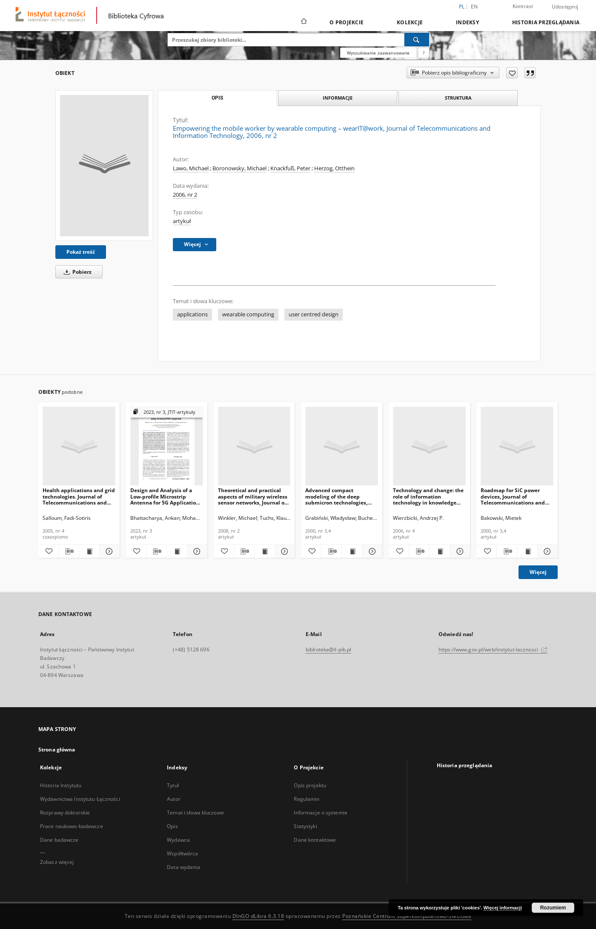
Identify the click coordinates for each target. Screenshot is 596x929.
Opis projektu (310, 785)
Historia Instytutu (60, 785)
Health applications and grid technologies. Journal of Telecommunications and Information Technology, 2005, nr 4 (79, 496)
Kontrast (523, 6)
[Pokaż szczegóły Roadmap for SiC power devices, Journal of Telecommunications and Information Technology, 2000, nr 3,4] (546, 551)
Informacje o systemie (320, 812)
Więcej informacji (503, 907)
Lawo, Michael (191, 168)
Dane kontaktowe (315, 839)
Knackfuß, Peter (290, 168)
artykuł (182, 221)
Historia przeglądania (545, 22)
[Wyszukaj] (416, 39)
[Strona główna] (303, 22)
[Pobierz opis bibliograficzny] (69, 551)
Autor (174, 799)
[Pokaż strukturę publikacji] (167, 412)
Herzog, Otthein (334, 168)
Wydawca (178, 839)
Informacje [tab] (337, 98)
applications (192, 314)
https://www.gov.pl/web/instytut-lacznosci (492, 649)
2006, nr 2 (185, 194)
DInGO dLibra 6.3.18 (258, 916)
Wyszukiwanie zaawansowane (378, 53)
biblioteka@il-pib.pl (328, 649)
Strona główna (56, 749)
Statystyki (305, 826)
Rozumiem (553, 908)
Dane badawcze (59, 839)
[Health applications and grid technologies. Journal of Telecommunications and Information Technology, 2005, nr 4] (79, 446)
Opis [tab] (217, 98)
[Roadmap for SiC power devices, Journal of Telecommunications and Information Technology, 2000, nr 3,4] (517, 446)
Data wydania (183, 867)
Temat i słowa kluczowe (195, 812)
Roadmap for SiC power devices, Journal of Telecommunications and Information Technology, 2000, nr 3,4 (513, 496)
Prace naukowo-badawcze (71, 826)
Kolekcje (410, 22)
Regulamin (306, 799)
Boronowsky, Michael (239, 168)
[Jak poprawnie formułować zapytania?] (423, 53)
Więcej (538, 572)
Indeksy (467, 22)
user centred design (313, 314)
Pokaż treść (80, 251)
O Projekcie (347, 22)
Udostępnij (565, 6)
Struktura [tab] (458, 98)
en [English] (474, 6)
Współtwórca (182, 853)
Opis (172, 826)
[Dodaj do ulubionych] (512, 72)
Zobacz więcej (57, 862)
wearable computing (248, 314)
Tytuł (173, 785)
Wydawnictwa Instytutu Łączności (80, 799)
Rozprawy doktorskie (65, 812)
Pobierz (76, 272)
